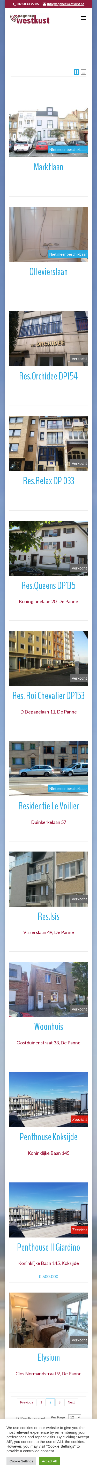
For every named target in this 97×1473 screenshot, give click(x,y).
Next (71, 1402)
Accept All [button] (49, 1461)
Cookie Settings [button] (21, 1461)
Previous (26, 1402)
